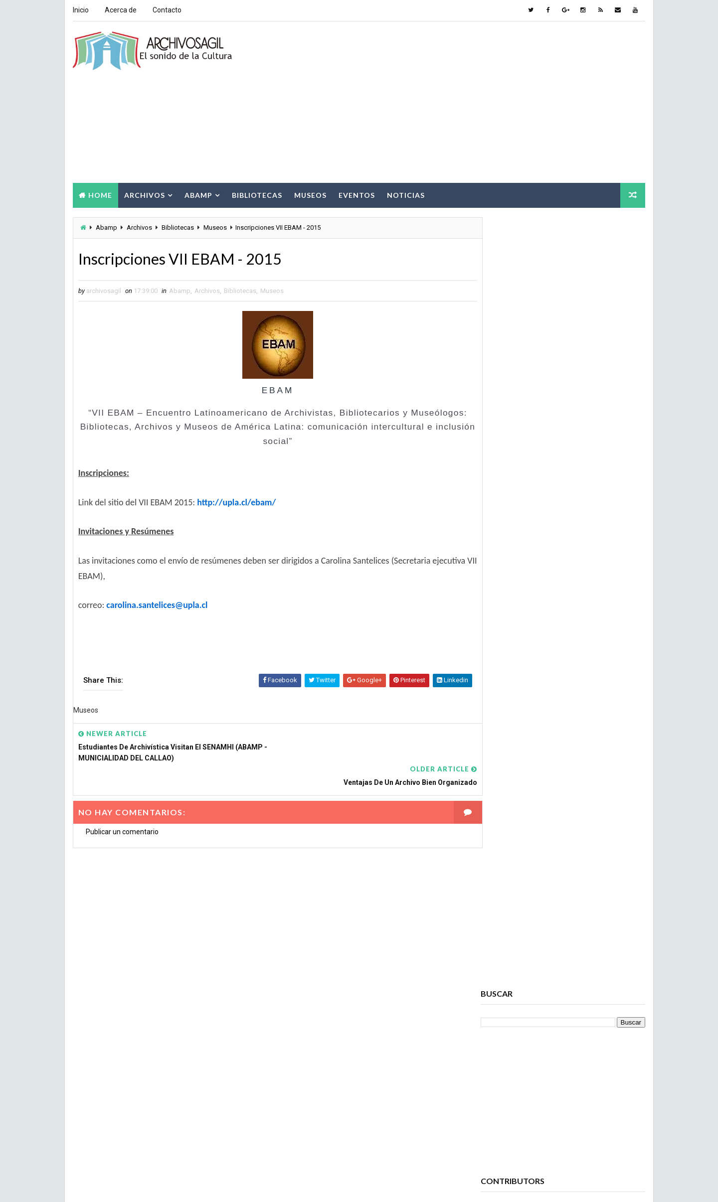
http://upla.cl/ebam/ (235, 501)
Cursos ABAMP (508, 1033)
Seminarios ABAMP (591, 1120)
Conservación (507, 1015)
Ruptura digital (510, 1120)
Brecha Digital (508, 980)
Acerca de (120, 10)
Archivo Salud (508, 893)
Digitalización (582, 1033)
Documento (504, 1050)
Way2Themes (158, 1184)
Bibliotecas (256, 193)
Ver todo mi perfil (508, 450)
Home (100, 193)
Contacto (166, 10)
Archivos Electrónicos (521, 928)
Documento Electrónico (523, 1067)
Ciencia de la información (524, 998)
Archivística (505, 963)
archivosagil (512, 437)
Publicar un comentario (121, 808)
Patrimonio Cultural (577, 1102)
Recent (509, 591)
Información (505, 1085)
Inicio (80, 10)
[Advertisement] (464, 101)
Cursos (571, 1015)
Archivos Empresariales (523, 945)
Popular (563, 591)
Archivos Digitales (514, 910)
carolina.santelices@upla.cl (156, 604)
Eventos (356, 193)
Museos (310, 193)
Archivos (144, 193)
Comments (618, 591)
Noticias (405, 193)
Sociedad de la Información (528, 1137)
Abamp (198, 193)
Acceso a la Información (576, 876)
